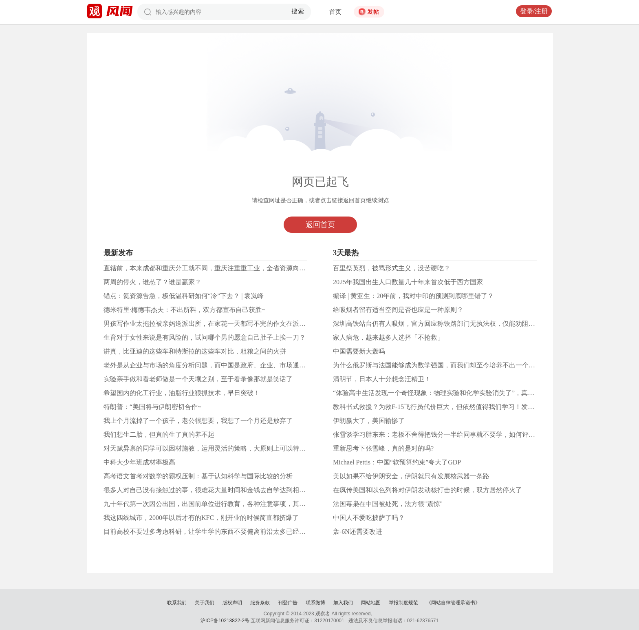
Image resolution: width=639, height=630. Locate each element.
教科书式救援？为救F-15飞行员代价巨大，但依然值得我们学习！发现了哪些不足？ (453, 406)
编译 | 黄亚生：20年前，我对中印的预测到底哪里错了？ (413, 295)
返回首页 (320, 225)
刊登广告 (287, 603)
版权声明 (232, 603)
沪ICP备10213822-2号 (225, 620)
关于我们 (204, 603)
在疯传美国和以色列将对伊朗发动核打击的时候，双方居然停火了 (427, 489)
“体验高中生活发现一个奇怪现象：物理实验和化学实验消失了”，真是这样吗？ (446, 392)
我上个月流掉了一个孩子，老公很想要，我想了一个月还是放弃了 (198, 420)
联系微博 (315, 603)
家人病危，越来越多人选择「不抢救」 (388, 337)
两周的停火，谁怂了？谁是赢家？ (152, 282)
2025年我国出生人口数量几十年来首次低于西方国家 (408, 282)
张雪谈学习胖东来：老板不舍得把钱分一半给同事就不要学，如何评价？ (437, 434)
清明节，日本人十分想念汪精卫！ (382, 379)
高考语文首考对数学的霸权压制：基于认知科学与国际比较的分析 (198, 476)
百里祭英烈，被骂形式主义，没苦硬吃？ (391, 268)
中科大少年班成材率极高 (139, 462)
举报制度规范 (403, 603)
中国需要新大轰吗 (359, 351)
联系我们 (177, 603)
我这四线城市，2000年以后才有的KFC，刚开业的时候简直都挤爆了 (201, 517)
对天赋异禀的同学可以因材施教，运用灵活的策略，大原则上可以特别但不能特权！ (224, 448)
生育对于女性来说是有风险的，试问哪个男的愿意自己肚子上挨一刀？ (205, 337)
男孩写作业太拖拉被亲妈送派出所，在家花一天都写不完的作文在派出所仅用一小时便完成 (234, 323)
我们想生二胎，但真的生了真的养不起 (159, 434)
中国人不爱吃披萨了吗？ (369, 517)
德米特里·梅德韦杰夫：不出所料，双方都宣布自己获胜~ (184, 309)
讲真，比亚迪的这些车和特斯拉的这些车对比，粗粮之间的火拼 (195, 351)
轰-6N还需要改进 (357, 531)
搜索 (298, 11)
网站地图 (371, 603)
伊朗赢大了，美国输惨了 (369, 420)
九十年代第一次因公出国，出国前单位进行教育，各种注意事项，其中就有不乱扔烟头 (227, 503)
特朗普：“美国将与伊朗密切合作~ (152, 406)
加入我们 (343, 603)
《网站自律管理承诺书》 (453, 603)
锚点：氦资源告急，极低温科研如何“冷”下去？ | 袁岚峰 (184, 295)
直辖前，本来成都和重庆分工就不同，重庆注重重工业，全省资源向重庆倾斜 (214, 268)
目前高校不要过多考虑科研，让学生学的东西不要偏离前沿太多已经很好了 (211, 531)
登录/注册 (534, 11)
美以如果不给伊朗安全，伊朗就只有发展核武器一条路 (411, 476)
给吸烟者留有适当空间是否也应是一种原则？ (398, 309)
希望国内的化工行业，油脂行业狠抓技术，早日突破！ (182, 392)
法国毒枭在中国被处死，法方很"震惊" (388, 503)
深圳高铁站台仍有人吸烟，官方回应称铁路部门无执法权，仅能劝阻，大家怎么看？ (453, 323)
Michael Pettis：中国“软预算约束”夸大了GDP (397, 462)
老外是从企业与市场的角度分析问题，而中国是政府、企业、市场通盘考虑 (211, 365)
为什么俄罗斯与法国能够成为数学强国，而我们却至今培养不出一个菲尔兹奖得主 (450, 365)
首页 (335, 12)
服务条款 (260, 603)
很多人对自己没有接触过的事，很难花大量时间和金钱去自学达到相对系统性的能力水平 (231, 489)
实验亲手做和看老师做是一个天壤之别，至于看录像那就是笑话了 (198, 379)
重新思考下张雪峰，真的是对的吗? (383, 448)
